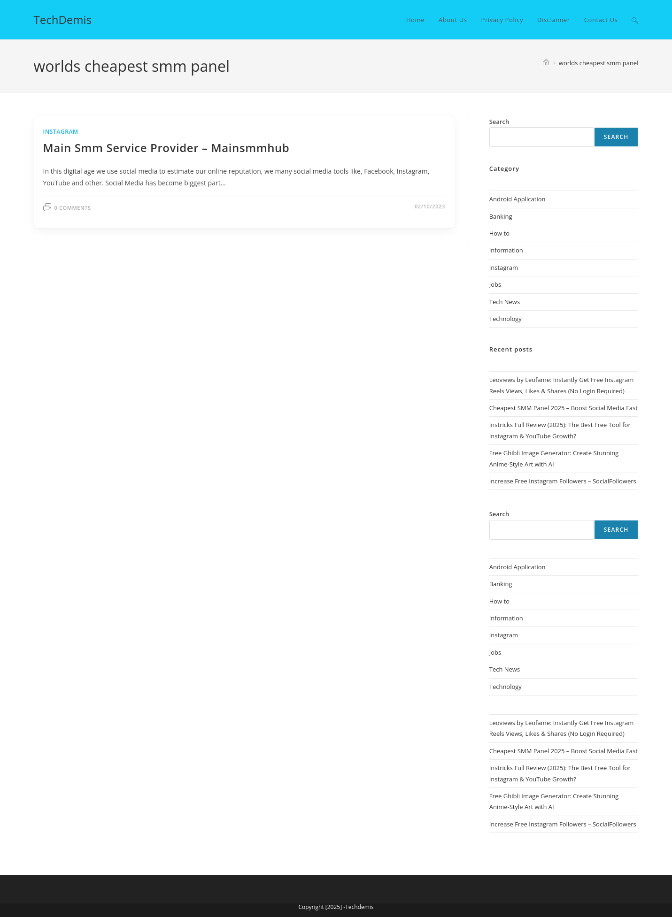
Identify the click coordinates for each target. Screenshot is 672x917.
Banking (500, 216)
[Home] (546, 63)
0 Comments (72, 207)
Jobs (495, 284)
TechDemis (63, 19)
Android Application (517, 199)
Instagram (60, 132)
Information (506, 250)
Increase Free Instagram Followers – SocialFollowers (562, 481)
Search (616, 137)
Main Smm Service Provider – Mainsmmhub (166, 147)
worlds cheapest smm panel (599, 63)
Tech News (504, 302)
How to (499, 233)
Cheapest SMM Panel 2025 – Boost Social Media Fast (563, 408)
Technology (505, 318)
